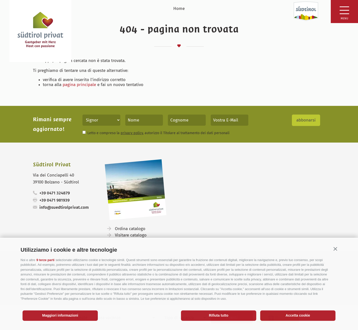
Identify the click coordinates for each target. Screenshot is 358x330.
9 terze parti (45, 260)
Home (179, 8)
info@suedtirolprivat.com (64, 207)
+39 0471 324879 (54, 193)
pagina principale (79, 84)
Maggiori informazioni (60, 315)
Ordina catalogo (130, 228)
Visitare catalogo (131, 235)
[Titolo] (101, 120)
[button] (335, 249)
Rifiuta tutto (219, 315)
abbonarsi (306, 120)
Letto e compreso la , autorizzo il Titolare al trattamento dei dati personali (158, 133)
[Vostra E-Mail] (230, 120)
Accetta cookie (298, 315)
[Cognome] (187, 120)
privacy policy (132, 133)
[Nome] (144, 120)
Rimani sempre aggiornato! (52, 124)
